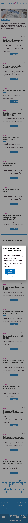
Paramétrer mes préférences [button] (14, 275)
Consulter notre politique (14, 276)
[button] (10, 272)
